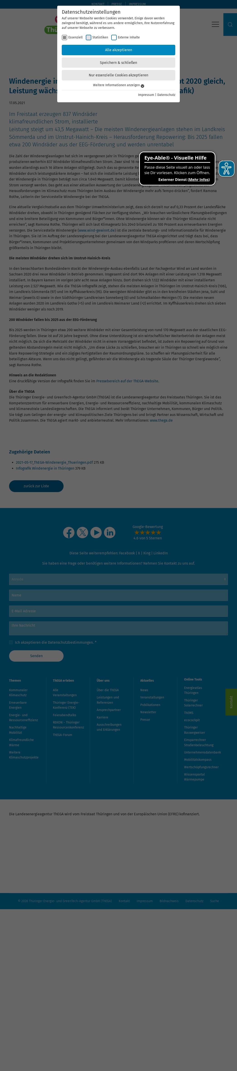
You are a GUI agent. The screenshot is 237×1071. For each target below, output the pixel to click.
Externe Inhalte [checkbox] (129, 37)
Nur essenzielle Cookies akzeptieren (118, 75)
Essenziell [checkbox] (75, 37)
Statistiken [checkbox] (100, 37)
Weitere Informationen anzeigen (118, 85)
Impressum (146, 95)
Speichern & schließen (118, 62)
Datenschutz (166, 95)
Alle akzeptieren (118, 50)
